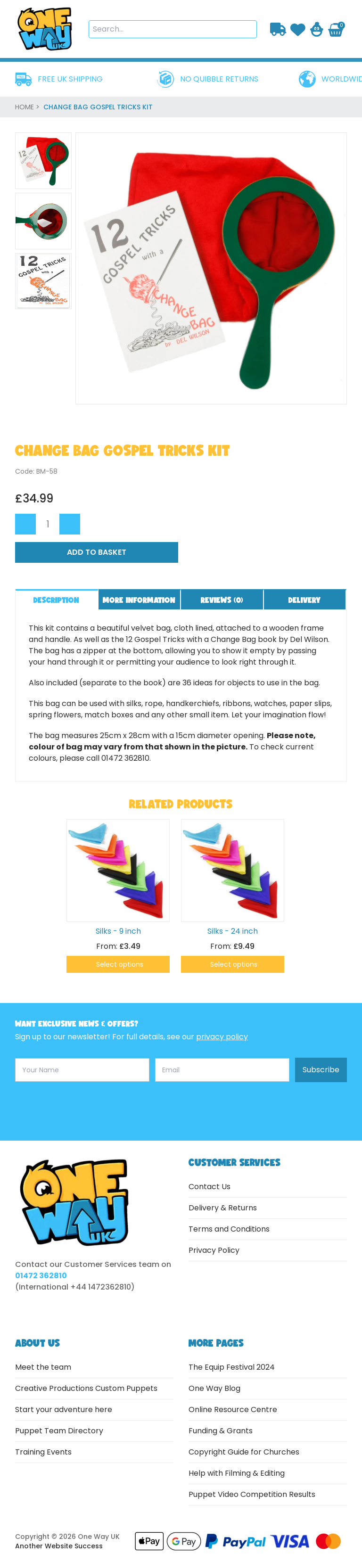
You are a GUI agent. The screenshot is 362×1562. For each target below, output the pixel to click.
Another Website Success (59, 1546)
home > (28, 107)
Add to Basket (96, 552)
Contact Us (209, 1186)
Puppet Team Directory (59, 1430)
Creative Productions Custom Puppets (86, 1388)
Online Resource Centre (233, 1409)
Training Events (43, 1452)
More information (139, 600)
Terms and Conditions (229, 1229)
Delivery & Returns (223, 1207)
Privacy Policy (214, 1250)
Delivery (304, 600)
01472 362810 (41, 1275)
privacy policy (222, 1036)
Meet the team (43, 1367)
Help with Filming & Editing (237, 1473)
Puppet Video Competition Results (252, 1494)
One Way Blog (214, 1388)
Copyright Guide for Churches (244, 1452)
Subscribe (321, 1069)
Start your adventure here (63, 1409)
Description (56, 600)
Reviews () (222, 600)
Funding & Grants (221, 1430)
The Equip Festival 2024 (232, 1367)
